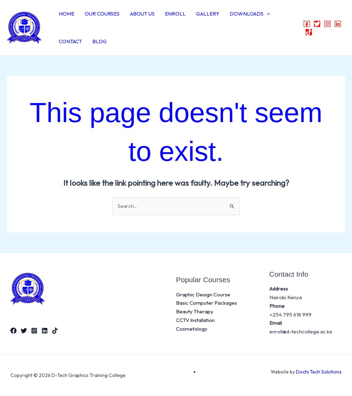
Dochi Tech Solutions (319, 372)
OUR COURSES (102, 13)
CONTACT (70, 41)
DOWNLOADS (250, 14)
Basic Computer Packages (206, 303)
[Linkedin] (338, 24)
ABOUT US (142, 13)
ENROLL (175, 13)
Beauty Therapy (194, 311)
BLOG (99, 41)
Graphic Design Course (203, 294)
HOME (66, 13)
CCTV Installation (195, 320)
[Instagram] (327, 24)
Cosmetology (191, 328)
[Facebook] (307, 24)
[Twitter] (317, 24)
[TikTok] (309, 32)
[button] (266, 14)
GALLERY (207, 13)
